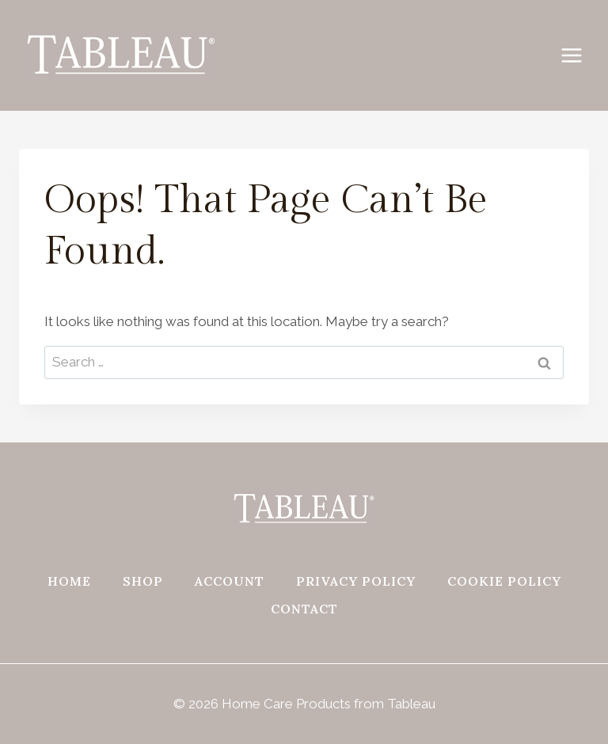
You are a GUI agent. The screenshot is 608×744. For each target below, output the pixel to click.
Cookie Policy (504, 581)
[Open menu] (579, 55)
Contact (304, 609)
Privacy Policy (356, 581)
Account (229, 581)
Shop (143, 581)
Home (69, 581)
